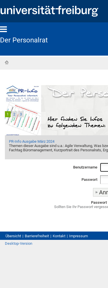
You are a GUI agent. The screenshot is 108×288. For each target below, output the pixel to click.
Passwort (89, 179)
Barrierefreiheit (37, 236)
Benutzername (85, 167)
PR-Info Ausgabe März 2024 (31, 141)
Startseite (6, 62)
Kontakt (59, 236)
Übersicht (13, 236)
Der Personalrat (24, 40)
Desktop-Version (18, 243)
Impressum (78, 236)
